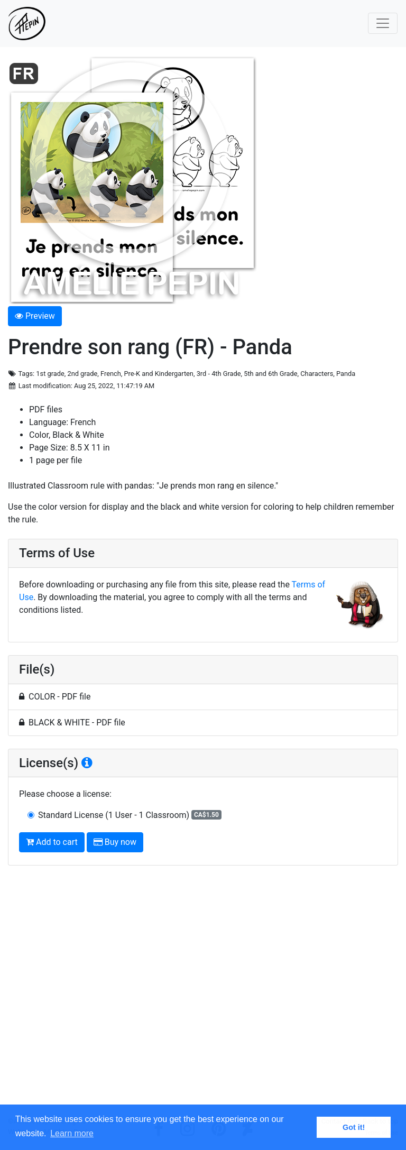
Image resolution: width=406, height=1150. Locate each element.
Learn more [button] (72, 1133)
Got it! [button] (354, 1127)
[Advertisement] (203, 995)
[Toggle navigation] (383, 23)
